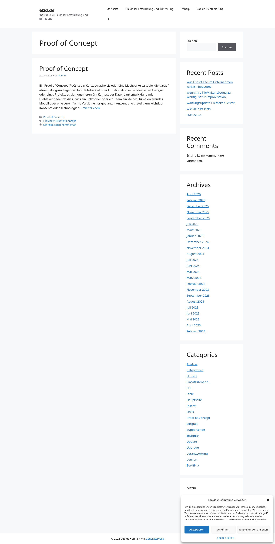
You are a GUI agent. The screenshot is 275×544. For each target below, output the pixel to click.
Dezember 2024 (198, 242)
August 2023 (195, 301)
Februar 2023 (196, 331)
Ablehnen (223, 529)
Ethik (190, 394)
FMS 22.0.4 (194, 115)
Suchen (192, 41)
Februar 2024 (196, 284)
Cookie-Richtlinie (225, 537)
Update (192, 442)
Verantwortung (197, 453)
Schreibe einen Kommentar (59, 124)
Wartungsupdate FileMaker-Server (210, 103)
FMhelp (185, 9)
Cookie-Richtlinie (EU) (210, 9)
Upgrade (193, 447)
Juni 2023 (193, 313)
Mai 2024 (193, 272)
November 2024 (198, 248)
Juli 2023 (192, 307)
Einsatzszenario (197, 382)
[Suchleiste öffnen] (108, 19)
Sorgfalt (192, 424)
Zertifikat (193, 465)
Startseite (112, 9)
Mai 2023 (193, 319)
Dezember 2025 (198, 206)
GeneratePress (155, 538)
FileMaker (49, 121)
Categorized (195, 370)
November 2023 (198, 290)
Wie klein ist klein (199, 109)
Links (190, 412)
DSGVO (192, 376)
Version (192, 459)
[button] (268, 500)
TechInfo (193, 436)
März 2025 (194, 230)
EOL (189, 388)
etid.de (47, 10)
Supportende (196, 430)
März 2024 (194, 278)
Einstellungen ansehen (253, 529)
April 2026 (194, 194)
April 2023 (194, 325)
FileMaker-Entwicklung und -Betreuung (149, 9)
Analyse (192, 364)
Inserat (191, 406)
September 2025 (198, 218)
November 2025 (198, 212)
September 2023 (198, 295)
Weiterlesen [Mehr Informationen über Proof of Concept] (91, 108)
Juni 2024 (193, 266)
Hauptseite (194, 400)
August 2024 (195, 254)
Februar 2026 (196, 200)
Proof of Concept (63, 68)
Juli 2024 (192, 260)
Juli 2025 (192, 224)
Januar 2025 (195, 236)
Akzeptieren (196, 529)
